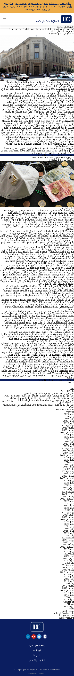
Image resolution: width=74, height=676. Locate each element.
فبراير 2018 (69, 599)
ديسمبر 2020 (68, 538)
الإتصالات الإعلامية (37, 645)
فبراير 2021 (69, 533)
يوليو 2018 (69, 592)
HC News (52, 155)
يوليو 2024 (69, 457)
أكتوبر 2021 (68, 515)
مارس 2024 (68, 467)
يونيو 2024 (69, 460)
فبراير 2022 (69, 508)
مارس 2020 (68, 558)
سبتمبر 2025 (68, 430)
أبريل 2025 (69, 441)
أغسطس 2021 (67, 519)
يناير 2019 (69, 583)
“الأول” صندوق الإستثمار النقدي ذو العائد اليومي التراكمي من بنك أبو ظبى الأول (37, 4)
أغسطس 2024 (67, 455)
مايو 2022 (69, 503)
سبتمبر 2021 (68, 517)
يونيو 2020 (69, 551)
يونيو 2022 (69, 501)
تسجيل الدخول (67, 611)
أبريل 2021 (69, 528)
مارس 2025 (68, 444)
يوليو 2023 (69, 480)
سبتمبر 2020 (68, 544)
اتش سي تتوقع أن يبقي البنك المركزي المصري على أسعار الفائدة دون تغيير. (39, 396)
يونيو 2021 (69, 524)
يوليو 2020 (69, 549)
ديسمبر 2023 (68, 471)
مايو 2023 (69, 485)
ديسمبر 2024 (68, 448)
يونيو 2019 (69, 576)
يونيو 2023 (69, 483)
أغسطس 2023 (67, 478)
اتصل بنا (37, 655)
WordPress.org (66, 618)
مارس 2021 (68, 531)
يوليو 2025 (69, 434)
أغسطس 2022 (67, 499)
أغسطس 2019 (67, 572)
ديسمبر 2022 (68, 492)
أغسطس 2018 (67, 590)
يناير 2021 (69, 535)
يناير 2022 (69, 510)
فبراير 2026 (69, 423)
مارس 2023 (68, 487)
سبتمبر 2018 (68, 588)
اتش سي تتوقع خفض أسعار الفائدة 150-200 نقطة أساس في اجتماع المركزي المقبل (38, 406)
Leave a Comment (65, 155)
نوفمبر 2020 (68, 540)
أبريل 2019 (69, 579)
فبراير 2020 (69, 560)
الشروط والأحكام (37, 660)
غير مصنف (69, 606)
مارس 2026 (68, 421)
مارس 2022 (68, 505)
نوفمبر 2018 (68, 586)
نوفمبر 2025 (68, 428)
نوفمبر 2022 (68, 494)
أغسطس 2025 (67, 432)
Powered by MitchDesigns (37, 673)
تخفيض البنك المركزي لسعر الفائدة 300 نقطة (53, 157)
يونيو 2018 (69, 595)
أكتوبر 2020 (68, 542)
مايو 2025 (69, 439)
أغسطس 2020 (67, 547)
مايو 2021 (69, 526)
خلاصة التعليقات (66, 615)
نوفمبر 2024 (68, 450)
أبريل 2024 (69, 464)
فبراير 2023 (69, 489)
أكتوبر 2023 (68, 473)
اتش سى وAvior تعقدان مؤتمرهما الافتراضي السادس (49, 393)
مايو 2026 (69, 416)
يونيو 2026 (69, 414)
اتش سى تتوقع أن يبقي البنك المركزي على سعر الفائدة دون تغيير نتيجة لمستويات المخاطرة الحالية (41, 30)
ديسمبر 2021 (68, 512)
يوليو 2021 (69, 521)
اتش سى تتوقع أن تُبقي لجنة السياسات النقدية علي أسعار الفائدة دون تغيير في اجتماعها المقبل (38, 401)
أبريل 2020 (69, 556)
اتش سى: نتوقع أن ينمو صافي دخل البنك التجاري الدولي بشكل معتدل (42, 398)
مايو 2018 (69, 597)
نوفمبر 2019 (68, 567)
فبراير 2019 (69, 581)
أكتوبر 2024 (68, 453)
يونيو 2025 (69, 437)
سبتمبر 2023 (68, 476)
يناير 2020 (69, 563)
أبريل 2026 (69, 418)
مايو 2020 (69, 554)
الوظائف (37, 650)
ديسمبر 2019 (68, 565)
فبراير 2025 (69, 446)
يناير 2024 (69, 469)
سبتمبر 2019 (68, 570)
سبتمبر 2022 (68, 496)
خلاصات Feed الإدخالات (63, 613)
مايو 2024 (69, 462)
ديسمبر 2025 (68, 425)
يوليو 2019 (69, 574)
